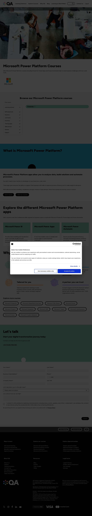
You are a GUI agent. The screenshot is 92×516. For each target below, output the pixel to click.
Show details (74, 266)
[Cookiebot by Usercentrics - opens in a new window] (74, 244)
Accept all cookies (69, 271)
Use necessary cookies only (46, 271)
